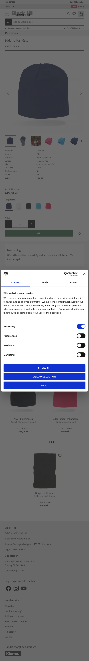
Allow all (44, 368)
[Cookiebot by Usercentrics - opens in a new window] (64, 274)
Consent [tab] (15, 282)
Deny (44, 385)
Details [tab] (44, 282)
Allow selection (44, 376)
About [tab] (73, 282)
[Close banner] (84, 274)
